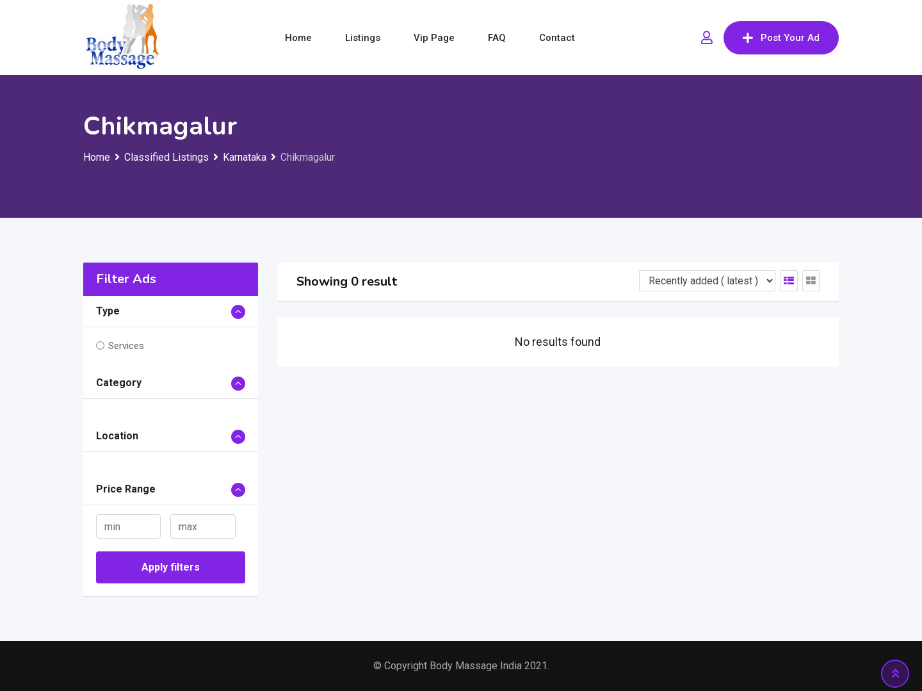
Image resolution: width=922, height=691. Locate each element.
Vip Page (434, 38)
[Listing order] (707, 280)
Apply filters (171, 567)
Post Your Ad (781, 38)
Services (126, 346)
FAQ (497, 38)
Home (298, 38)
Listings (362, 38)
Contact (557, 38)
